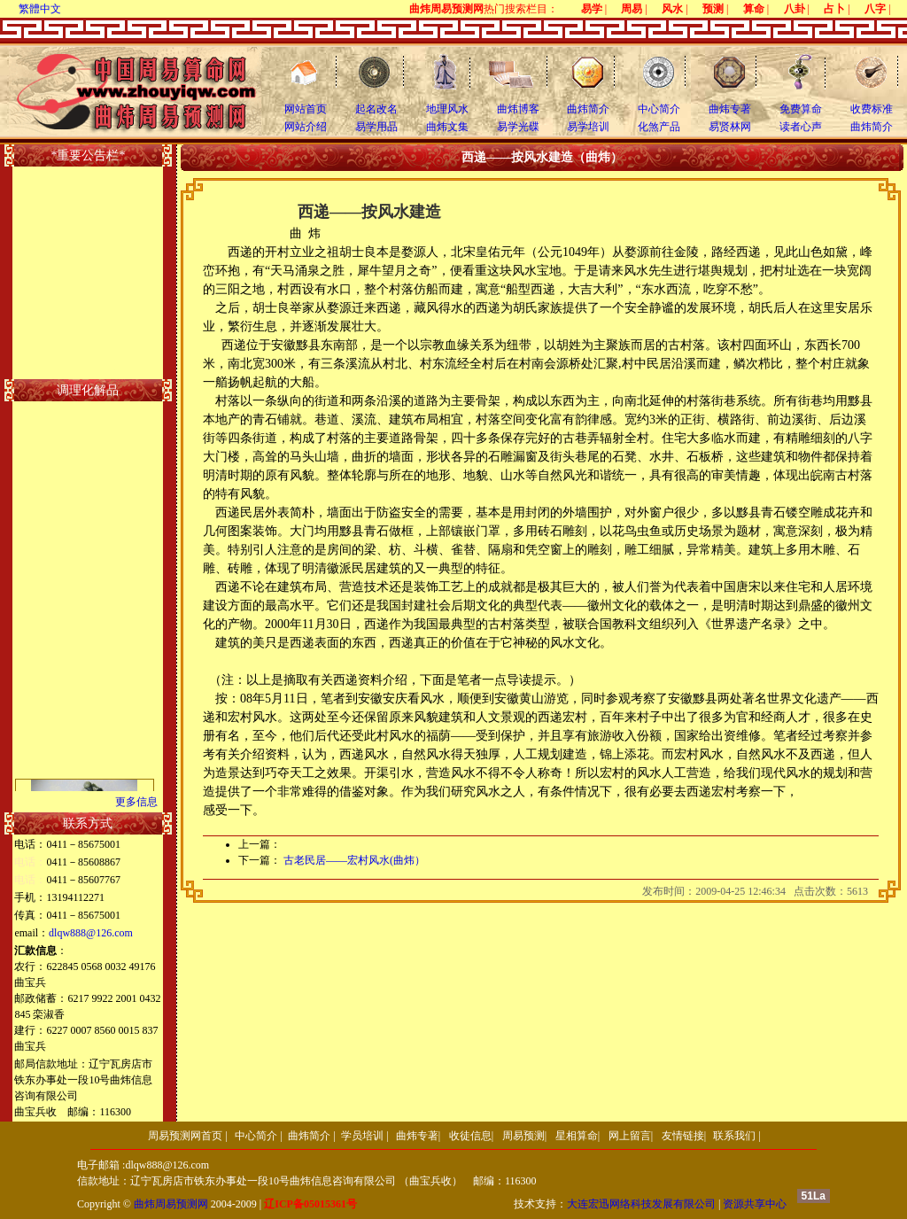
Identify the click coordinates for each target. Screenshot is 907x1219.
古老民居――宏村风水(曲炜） (354, 860)
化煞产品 (659, 126)
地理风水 (447, 109)
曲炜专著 (730, 109)
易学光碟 (518, 126)
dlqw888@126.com (91, 933)
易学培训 (588, 126)
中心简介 (659, 109)
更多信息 (136, 802)
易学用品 (376, 126)
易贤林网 (730, 126)
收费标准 (871, 109)
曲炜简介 (588, 109)
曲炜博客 (518, 109)
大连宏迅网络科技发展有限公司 (641, 1204)
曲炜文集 (447, 126)
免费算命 (800, 109)
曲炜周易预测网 (171, 1204)
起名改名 (376, 109)
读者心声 (800, 126)
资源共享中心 (755, 1204)
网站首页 (305, 109)
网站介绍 (305, 126)
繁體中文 (40, 9)
